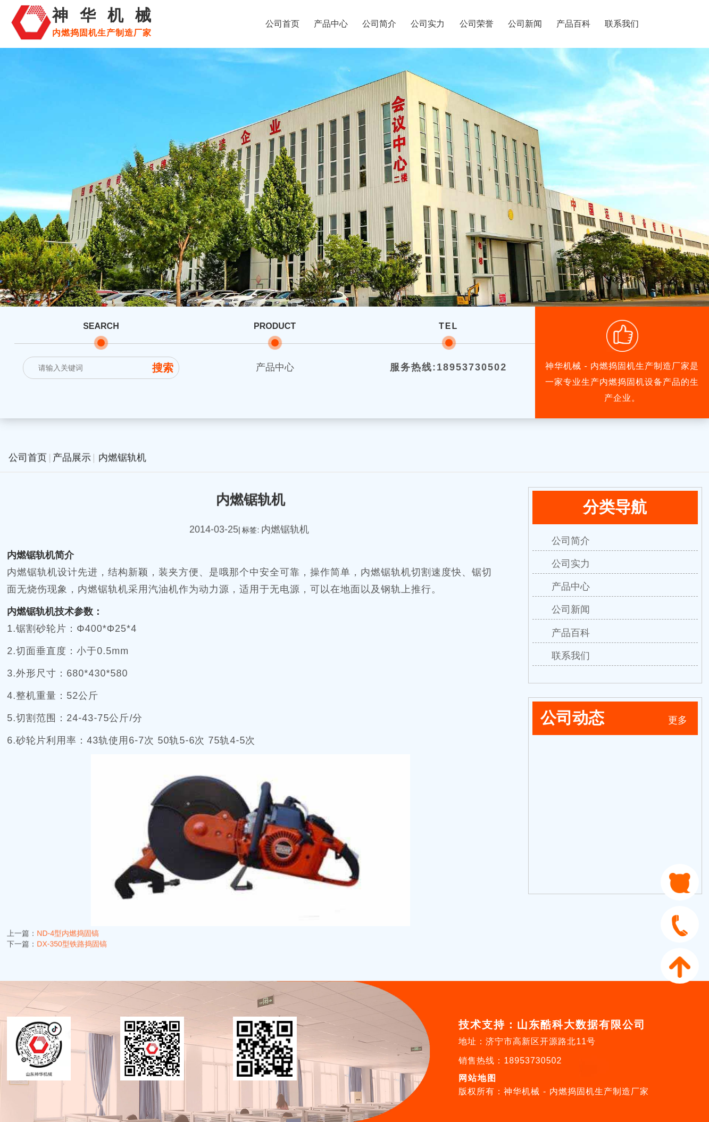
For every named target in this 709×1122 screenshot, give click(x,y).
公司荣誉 (477, 23)
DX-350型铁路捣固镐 (71, 931)
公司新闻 (525, 23)
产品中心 (331, 23)
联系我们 (622, 23)
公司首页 (282, 23)
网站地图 (477, 1078)
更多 (677, 720)
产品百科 (573, 23)
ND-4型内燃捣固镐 (68, 920)
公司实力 (428, 23)
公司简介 (379, 23)
